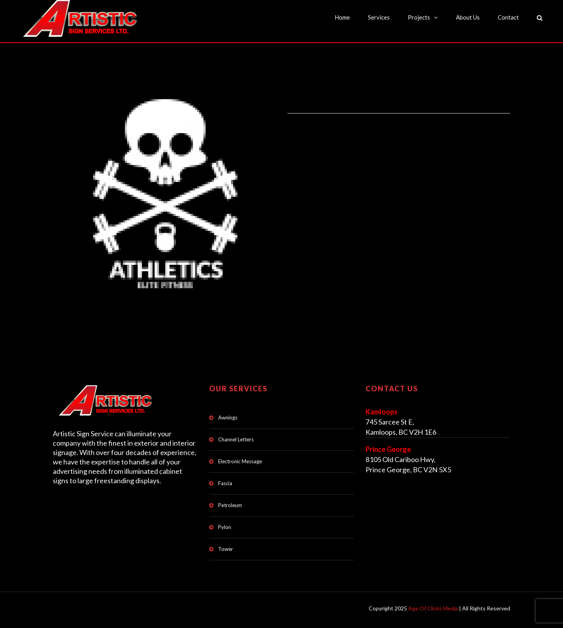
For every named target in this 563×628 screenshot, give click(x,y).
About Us (468, 17)
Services (379, 17)
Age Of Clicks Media (433, 608)
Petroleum (230, 505)
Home (342, 17)
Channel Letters (236, 439)
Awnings (227, 417)
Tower (225, 549)
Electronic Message (240, 461)
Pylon (224, 527)
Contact (508, 17)
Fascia (225, 483)
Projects (419, 17)
